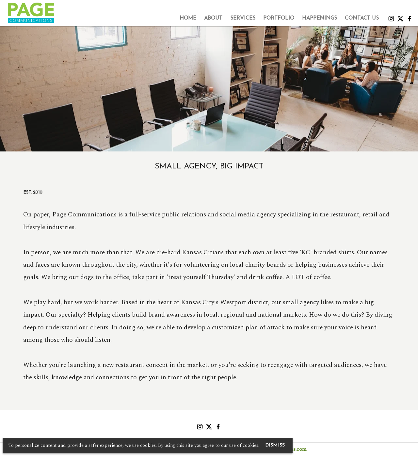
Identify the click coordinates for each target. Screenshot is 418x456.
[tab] (188, 18)
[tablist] (220, 18)
